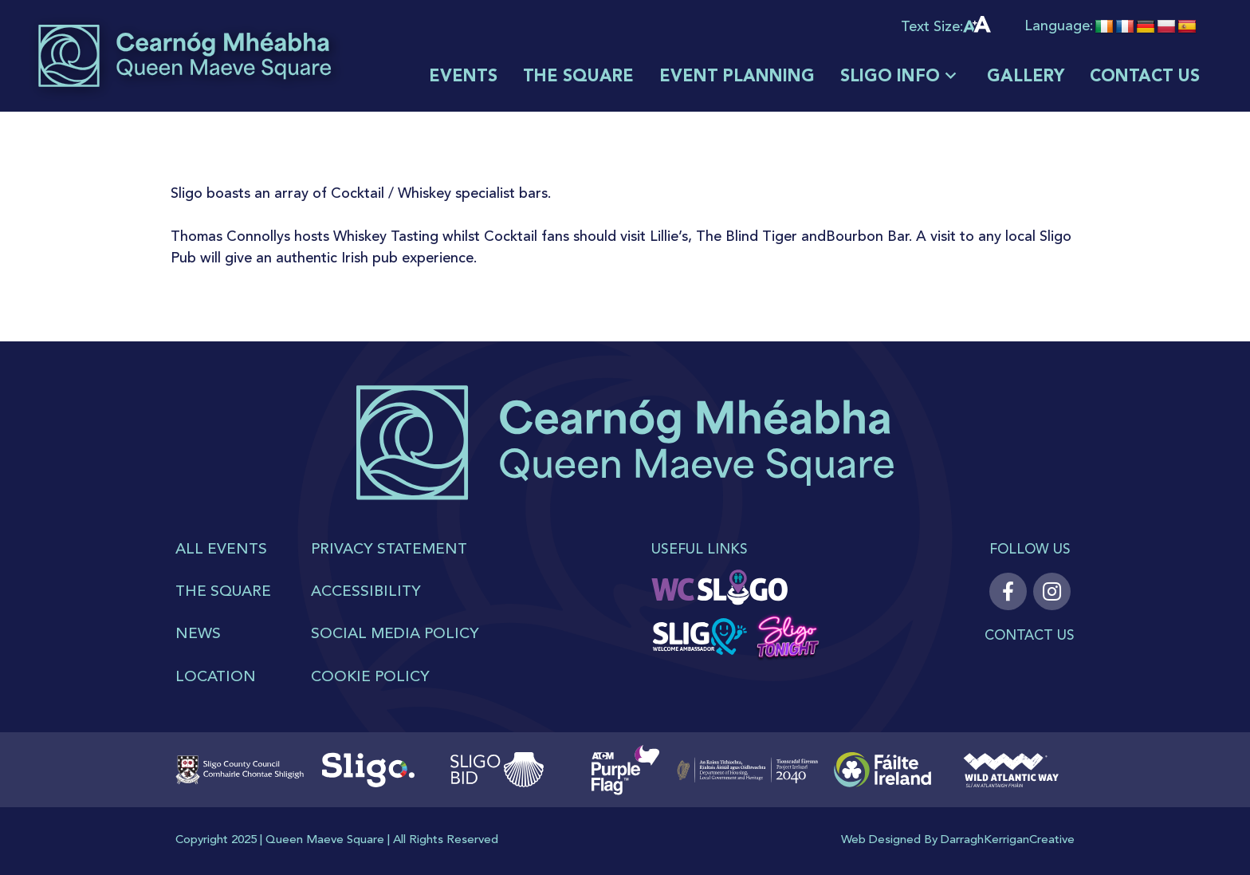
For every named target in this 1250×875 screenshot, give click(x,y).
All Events (221, 550)
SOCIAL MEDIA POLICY (395, 634)
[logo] (625, 462)
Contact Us (1030, 636)
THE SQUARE (223, 592)
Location (215, 677)
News (198, 634)
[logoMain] (184, 56)
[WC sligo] (721, 588)
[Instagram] (1052, 591)
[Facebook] (1008, 591)
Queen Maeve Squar (321, 840)
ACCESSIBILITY (366, 592)
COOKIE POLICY (370, 677)
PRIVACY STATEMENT (389, 550)
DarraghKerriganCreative (1008, 840)
